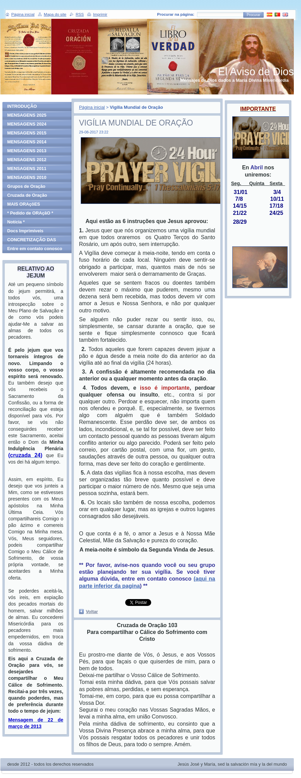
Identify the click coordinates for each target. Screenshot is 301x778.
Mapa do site (55, 14)
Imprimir (100, 14)
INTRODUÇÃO (22, 106)
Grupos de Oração (26, 186)
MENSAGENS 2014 (27, 141)
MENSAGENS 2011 (27, 168)
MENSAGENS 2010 (27, 177)
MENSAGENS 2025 (27, 115)
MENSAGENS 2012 (27, 159)
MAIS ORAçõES (23, 204)
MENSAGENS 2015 (27, 132)
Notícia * (16, 221)
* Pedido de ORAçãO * (30, 213)
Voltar (92, 611)
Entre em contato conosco (34, 248)
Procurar (253, 15)
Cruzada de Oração (27, 195)
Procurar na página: (175, 14)
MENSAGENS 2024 (27, 124)
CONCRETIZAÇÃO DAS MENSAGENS (31, 240)
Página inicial (92, 107)
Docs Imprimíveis (25, 230)
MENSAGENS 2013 (27, 150)
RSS (80, 14)
